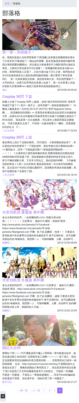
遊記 (4, 89)
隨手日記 (7, 382)
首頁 (7, 3)
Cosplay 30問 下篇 (17, 96)
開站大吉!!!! (11, 348)
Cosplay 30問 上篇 (17, 137)
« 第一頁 (22, 390)
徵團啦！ (7, 242)
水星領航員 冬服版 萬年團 (23, 280)
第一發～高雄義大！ (18, 52)
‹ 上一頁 (35, 390)
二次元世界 (8, 130)
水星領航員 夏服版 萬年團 (23, 212)
